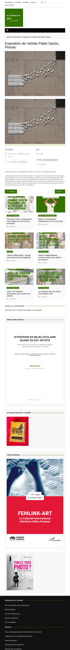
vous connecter (18, 310)
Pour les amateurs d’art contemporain (17, 605)
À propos (33, 2)
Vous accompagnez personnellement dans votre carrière (23, 632)
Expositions (42, 164)
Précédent (11, 191)
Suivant (60, 191)
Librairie (10, 251)
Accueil (9, 37)
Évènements (17, 37)
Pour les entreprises (13, 215)
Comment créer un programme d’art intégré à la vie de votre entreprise (19, 221)
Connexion (18, 2)
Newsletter (26, 2)
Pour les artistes (43, 251)
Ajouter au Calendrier (17, 162)
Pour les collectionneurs (12, 614)
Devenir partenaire (11, 640)
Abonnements (9, 2)
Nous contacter (9, 5)
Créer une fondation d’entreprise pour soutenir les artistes (18, 293)
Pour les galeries (43, 288)
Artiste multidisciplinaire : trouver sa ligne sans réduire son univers (49, 257)
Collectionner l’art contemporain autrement (18, 636)
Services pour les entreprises (14, 644)
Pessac (41, 154)
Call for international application (47, 215)
